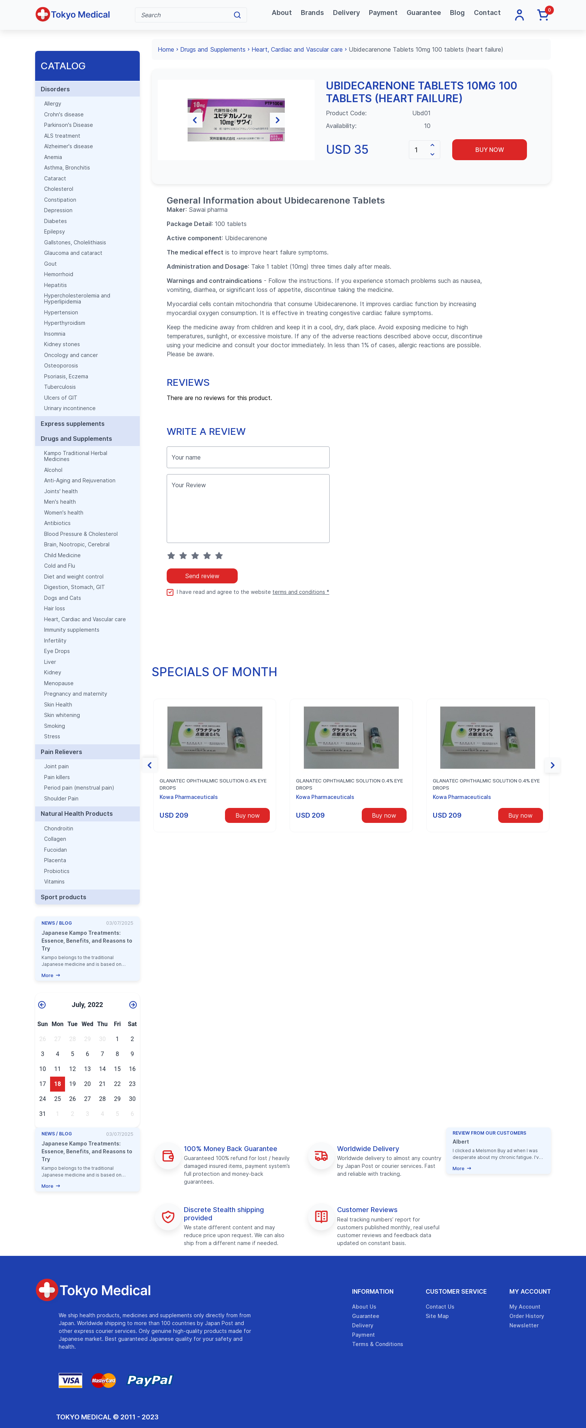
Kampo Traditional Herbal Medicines (75, 456)
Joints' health (61, 491)
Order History (526, 1316)
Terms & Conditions (377, 1344)
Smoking (54, 726)
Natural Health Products (77, 813)
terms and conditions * (300, 630)
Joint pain (56, 766)
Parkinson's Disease (68, 125)
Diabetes (55, 221)
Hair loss (54, 608)
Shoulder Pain (61, 799)
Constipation (60, 200)
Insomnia (54, 334)
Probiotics (57, 871)
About (282, 12)
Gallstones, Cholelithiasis (75, 242)
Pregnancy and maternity (75, 694)
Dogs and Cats (62, 598)
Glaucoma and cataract (73, 253)
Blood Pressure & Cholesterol (81, 534)
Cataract (55, 178)
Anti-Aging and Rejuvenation (79, 480)
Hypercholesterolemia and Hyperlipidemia (77, 299)
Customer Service (456, 1291)
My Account (530, 1291)
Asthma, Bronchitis (67, 168)
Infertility (55, 641)
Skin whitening (62, 715)
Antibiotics (57, 523)
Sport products (63, 897)
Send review (202, 614)
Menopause (59, 683)
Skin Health (58, 705)
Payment (383, 12)
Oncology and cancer (71, 355)
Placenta (55, 860)
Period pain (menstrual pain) (79, 788)
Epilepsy (54, 232)
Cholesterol (58, 189)
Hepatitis (55, 285)
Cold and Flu (59, 566)
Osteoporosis (61, 366)
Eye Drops (57, 651)
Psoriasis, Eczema (66, 376)
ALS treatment (62, 136)
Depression (58, 210)
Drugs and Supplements (76, 438)
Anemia (53, 157)
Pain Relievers (61, 752)
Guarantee (424, 12)
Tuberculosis (60, 387)
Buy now (489, 149)
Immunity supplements (71, 630)
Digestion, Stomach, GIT (74, 587)
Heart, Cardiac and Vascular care (85, 619)
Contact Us (440, 1306)
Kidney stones (62, 344)
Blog (457, 12)
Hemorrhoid (58, 274)
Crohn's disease (64, 115)
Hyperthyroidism (64, 323)
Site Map (437, 1316)
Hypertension (61, 312)
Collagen (55, 839)
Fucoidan (55, 850)
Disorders (55, 89)
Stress (52, 736)
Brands (312, 12)
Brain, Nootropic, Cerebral (77, 544)
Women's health (63, 513)
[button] (165, 139)
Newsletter (524, 1325)
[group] (236, 139)
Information (373, 1291)
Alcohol (53, 470)
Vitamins (54, 882)
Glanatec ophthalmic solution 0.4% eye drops (213, 823)
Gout (50, 264)
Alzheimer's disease (68, 146)
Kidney (52, 672)
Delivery (346, 12)
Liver (50, 662)
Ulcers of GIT (60, 398)
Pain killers (57, 777)
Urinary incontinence (70, 408)
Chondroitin (58, 829)
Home (166, 49)
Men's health (60, 502)
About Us (364, 1306)
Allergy (52, 104)
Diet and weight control (74, 577)
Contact (487, 12)
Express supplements (73, 423)
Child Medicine (62, 555)
